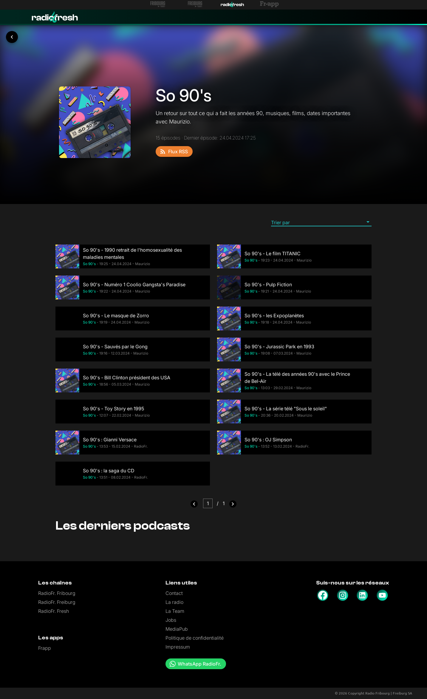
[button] (321, 222)
